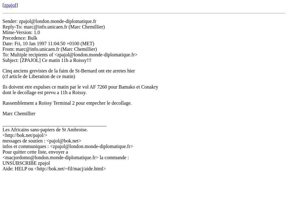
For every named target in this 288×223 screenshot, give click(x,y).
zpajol (10, 5)
